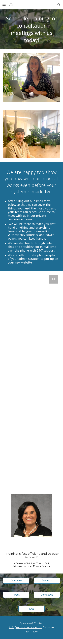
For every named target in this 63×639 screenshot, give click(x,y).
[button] (4, 4)
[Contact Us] (47, 595)
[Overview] (16, 580)
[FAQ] (31, 609)
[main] (31, 29)
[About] (16, 595)
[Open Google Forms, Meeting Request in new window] (53, 279)
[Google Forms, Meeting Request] (31, 380)
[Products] (47, 580)
